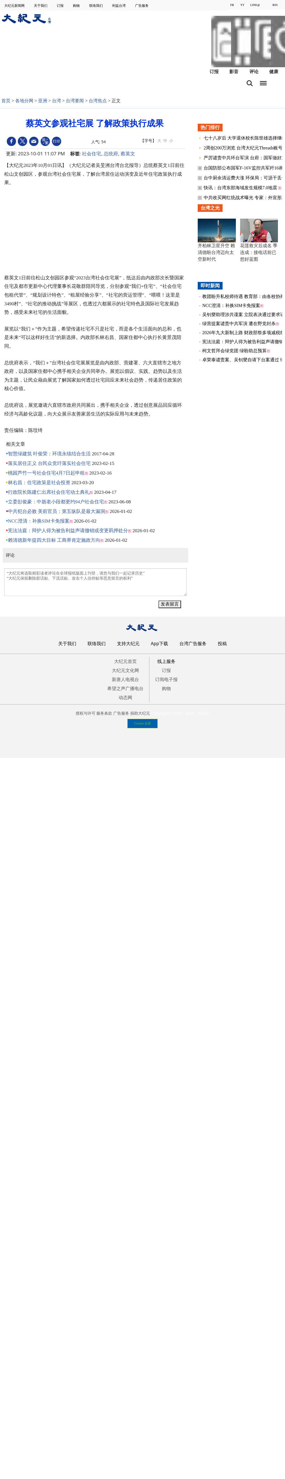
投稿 (222, 643)
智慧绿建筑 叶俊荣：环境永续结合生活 (49, 453)
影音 (233, 71)
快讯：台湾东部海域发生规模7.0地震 (241, 187)
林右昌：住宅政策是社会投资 (39, 482)
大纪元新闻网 (14, 5)
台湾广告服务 (192, 643)
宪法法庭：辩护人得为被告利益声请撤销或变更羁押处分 (68, 530)
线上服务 (166, 661)
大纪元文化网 (125, 670)
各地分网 (24, 100)
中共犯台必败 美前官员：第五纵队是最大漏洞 (56, 511)
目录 (263, 82)
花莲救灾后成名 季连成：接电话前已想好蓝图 (258, 252)
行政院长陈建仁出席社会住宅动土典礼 (49, 492)
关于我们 (41, 5)
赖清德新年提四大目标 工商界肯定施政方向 (54, 540)
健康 (273, 71)
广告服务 (142, 5)
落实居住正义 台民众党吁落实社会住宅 (49, 463)
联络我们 (96, 5)
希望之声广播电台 (125, 688)
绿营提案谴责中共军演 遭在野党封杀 (239, 323)
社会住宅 (91, 153)
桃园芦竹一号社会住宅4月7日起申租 (46, 473)
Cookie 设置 (142, 723)
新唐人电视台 (125, 679)
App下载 (159, 643)
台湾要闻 (75, 100)
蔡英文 (128, 153)
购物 (77, 5)
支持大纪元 (128, 643)
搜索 (249, 83)
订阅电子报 (166, 679)
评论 (253, 71)
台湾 (56, 100)
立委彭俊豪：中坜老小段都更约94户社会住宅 (56, 501)
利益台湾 (119, 5)
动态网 (125, 697)
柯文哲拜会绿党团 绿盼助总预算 (234, 350)
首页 (5, 100)
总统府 (111, 153)
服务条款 (104, 713)
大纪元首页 (125, 661)
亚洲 (42, 100)
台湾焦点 (98, 100)
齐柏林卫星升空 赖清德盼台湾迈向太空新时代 (216, 252)
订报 (60, 5)
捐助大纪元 (140, 713)
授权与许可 (85, 713)
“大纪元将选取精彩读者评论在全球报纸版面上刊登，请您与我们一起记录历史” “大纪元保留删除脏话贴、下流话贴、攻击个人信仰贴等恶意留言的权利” (95, 582)
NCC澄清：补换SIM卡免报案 (38, 521)
